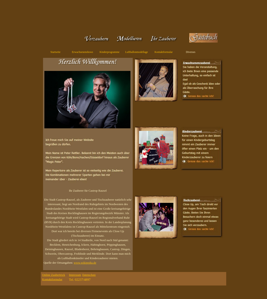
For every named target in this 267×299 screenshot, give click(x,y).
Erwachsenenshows (82, 52)
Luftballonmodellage (136, 52)
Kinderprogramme (110, 52)
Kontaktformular (164, 52)
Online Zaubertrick (53, 274)
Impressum (75, 274)
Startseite (55, 52)
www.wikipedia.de (85, 262)
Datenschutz (89, 274)
